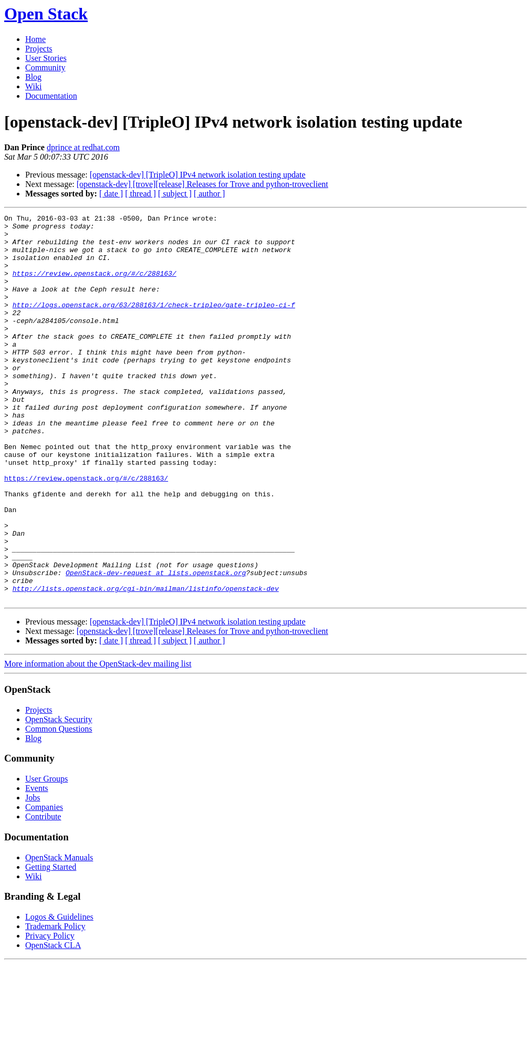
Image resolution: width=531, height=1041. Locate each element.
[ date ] (111, 193)
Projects (39, 48)
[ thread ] (140, 193)
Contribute (43, 893)
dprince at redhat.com (83, 147)
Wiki (33, 86)
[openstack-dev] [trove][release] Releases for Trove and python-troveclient (202, 184)
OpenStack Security (58, 796)
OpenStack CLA (53, 1022)
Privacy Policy (50, 1012)
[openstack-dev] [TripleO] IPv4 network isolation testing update (198, 174)
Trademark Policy (55, 1003)
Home (35, 39)
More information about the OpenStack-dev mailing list (97, 740)
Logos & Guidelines (59, 994)
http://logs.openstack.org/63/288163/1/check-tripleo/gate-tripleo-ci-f (154, 323)
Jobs (32, 874)
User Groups (46, 855)
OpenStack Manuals (59, 934)
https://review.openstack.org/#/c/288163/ (94, 285)
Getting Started (50, 944)
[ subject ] (175, 193)
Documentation (51, 95)
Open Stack (46, 13)
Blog (33, 76)
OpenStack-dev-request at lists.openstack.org (156, 645)
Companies (44, 884)
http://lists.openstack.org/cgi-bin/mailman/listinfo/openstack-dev (146, 664)
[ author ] (209, 193)
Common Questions (58, 805)
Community (45, 67)
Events (36, 865)
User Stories (46, 58)
